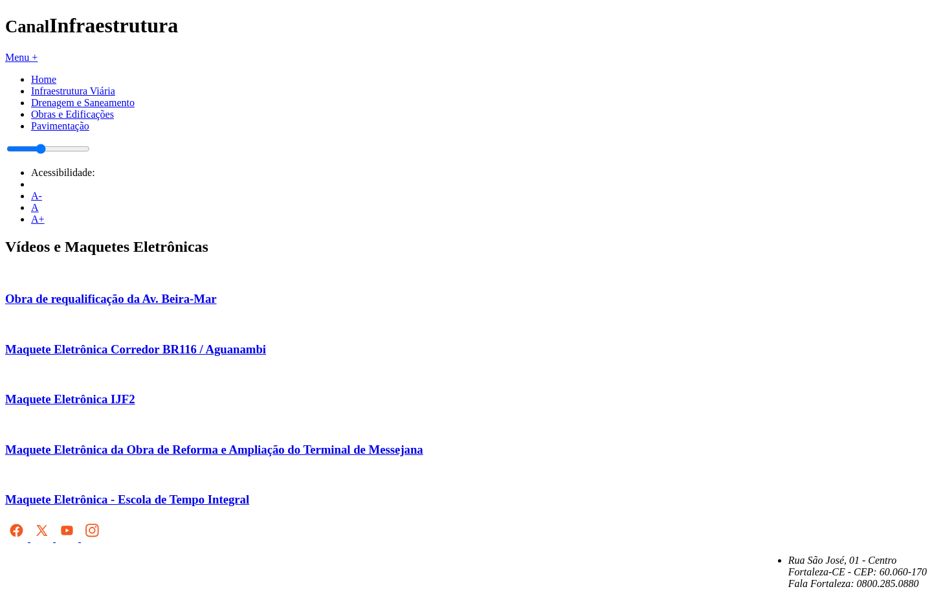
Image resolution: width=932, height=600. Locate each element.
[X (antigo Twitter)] (43, 538)
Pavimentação (60, 125)
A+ (38, 219)
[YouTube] (68, 538)
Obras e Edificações (72, 114)
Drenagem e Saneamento (83, 102)
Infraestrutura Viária (73, 90)
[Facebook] (17, 538)
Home (43, 79)
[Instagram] (92, 538)
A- (36, 195)
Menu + (21, 57)
